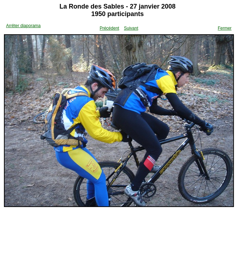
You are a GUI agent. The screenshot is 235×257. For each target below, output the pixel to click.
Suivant (131, 28)
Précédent (109, 28)
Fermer (225, 28)
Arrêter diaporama (23, 25)
